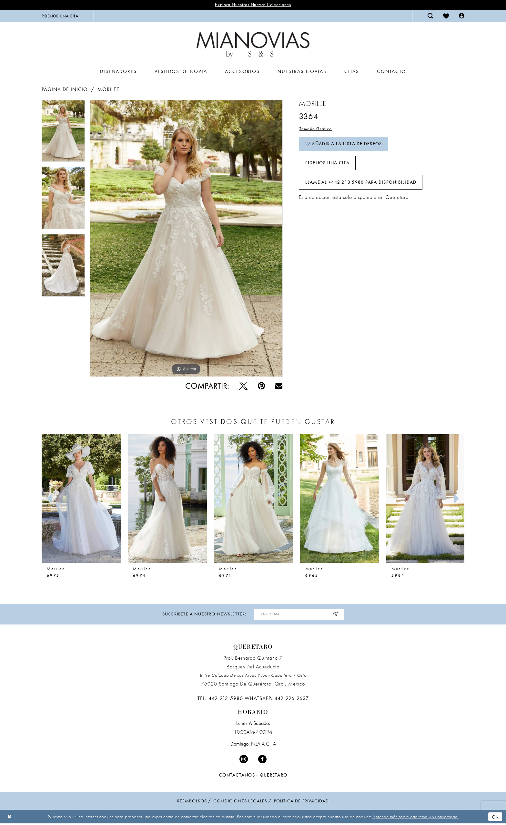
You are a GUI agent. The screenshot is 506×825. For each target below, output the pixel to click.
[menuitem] (60, 16)
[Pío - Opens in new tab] (243, 386)
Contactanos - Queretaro (253, 775)
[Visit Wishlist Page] (446, 16)
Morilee (108, 89)
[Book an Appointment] (60, 16)
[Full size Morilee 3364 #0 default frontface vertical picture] (186, 238)
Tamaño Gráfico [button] (315, 129)
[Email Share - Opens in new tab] (279, 386)
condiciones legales (240, 801)
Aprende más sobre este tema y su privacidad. (415, 816)
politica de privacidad (301, 801)
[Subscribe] (336, 614)
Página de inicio (65, 89)
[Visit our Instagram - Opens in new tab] (243, 760)
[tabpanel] (63, 133)
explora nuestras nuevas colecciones (253, 5)
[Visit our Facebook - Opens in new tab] (262, 760)
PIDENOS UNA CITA (327, 164)
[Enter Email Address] (299, 614)
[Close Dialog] (9, 816)
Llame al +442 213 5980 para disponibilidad (361, 183)
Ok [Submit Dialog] (495, 816)
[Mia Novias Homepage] (253, 45)
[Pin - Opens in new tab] (261, 386)
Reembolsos (192, 801)
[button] (461, 16)
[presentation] (81, 498)
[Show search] (430, 16)
